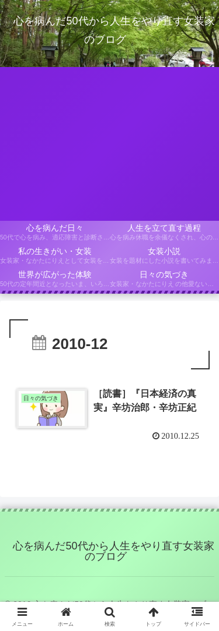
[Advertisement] (109, 144)
